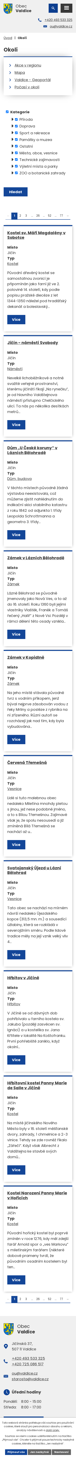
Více (16, 319)
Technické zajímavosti (39, 159)
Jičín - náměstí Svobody (32, 342)
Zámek (13, 584)
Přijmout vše (16, 1452)
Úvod (8, 38)
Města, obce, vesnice (38, 152)
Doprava (27, 126)
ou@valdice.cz (61, 26)
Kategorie (20, 111)
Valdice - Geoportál (33, 79)
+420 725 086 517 (28, 1364)
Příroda (26, 119)
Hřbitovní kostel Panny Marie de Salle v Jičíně (37, 1085)
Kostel (12, 263)
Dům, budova (19, 478)
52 (49, 216)
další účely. (53, 1430)
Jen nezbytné (39, 1452)
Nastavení (61, 1452)
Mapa (20, 72)
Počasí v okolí (27, 87)
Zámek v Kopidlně (25, 657)
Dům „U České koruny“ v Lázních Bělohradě (32, 450)
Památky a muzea (35, 139)
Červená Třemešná (27, 762)
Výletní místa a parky (38, 166)
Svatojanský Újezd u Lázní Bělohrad (34, 870)
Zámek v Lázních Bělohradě (35, 558)
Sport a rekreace (34, 132)
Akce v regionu (28, 65)
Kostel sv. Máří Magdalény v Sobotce (36, 235)
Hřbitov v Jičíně (23, 978)
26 (38, 216)
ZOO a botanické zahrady (42, 172)
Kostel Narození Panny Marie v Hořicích (37, 1195)
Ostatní (26, 146)
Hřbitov (13, 1004)
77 (61, 216)
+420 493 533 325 (58, 20)
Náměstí (14, 368)
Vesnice (14, 788)
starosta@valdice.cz (30, 1379)
